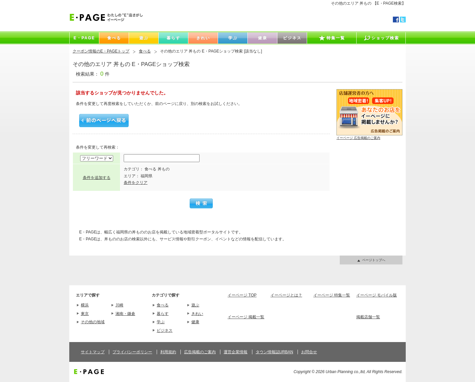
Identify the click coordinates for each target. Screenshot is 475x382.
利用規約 (168, 352)
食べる (145, 51)
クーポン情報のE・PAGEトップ (101, 51)
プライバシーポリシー (132, 352)
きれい (197, 313)
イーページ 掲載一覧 (246, 317)
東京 (85, 313)
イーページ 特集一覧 (331, 295)
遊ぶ (195, 305)
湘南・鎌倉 (125, 313)
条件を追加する (97, 177)
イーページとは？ (286, 295)
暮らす (163, 313)
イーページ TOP (242, 295)
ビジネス (165, 330)
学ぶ (161, 322)
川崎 (119, 305)
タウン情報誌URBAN (274, 352)
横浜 (85, 305)
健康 (195, 322)
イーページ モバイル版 (376, 295)
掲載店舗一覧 (368, 317)
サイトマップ (93, 352)
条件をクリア (135, 182)
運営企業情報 (235, 352)
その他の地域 (93, 322)
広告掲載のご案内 (200, 352)
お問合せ (309, 352)
